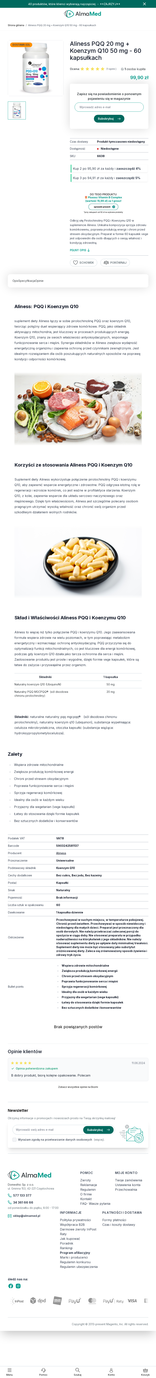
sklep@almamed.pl (24, 1216)
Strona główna (16, 25)
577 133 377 (20, 1196)
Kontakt (86, 1199)
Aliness (61, 853)
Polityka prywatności (75, 1220)
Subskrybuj (109, 118)
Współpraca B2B (72, 1225)
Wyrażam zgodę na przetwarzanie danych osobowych (55, 1139)
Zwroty (85, 1180)
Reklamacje (88, 1185)
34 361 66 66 (20, 1202)
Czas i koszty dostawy (118, 1225)
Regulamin (88, 1189)
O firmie (86, 1194)
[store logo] (82, 14)
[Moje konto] (111, 1372)
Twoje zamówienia (128, 1180)
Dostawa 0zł (21, 44)
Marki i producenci (74, 1257)
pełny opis (80, 250)
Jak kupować (70, 1239)
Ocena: (75, 69)
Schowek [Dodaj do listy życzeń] (83, 263)
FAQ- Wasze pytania (95, 1204)
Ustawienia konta (127, 1185)
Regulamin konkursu (75, 1262)
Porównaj (115, 263)
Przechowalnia (126, 1189)
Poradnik (66, 1243)
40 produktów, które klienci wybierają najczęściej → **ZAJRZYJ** (74, 4)
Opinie (39, 280)
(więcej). (99, 1139)
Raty (63, 1234)
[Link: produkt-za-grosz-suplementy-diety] (109, 204)
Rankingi (66, 1248)
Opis (15, 280)
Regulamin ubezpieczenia (79, 1267)
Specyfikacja (26, 280)
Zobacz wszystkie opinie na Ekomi (78, 1086)
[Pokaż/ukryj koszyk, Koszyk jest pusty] (145, 1372)
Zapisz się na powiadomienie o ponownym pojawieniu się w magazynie (109, 96)
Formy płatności (114, 1220)
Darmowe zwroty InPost (78, 1229)
